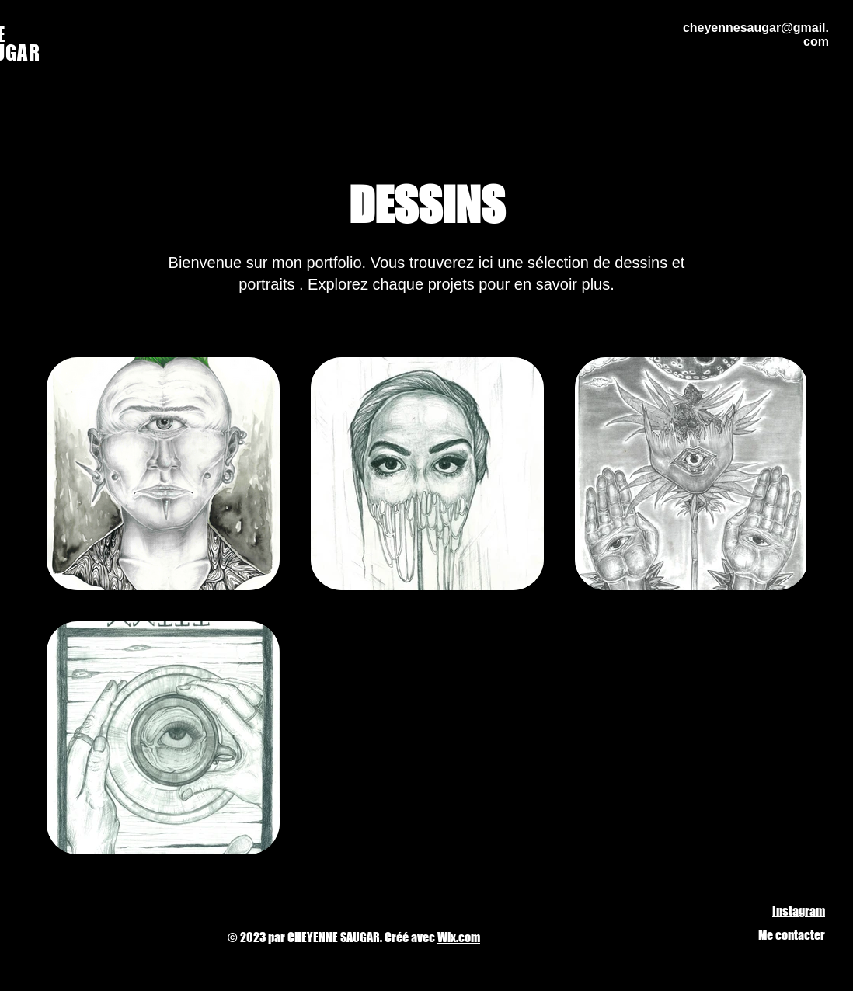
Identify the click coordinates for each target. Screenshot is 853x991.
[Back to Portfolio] (86, 112)
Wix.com (458, 937)
